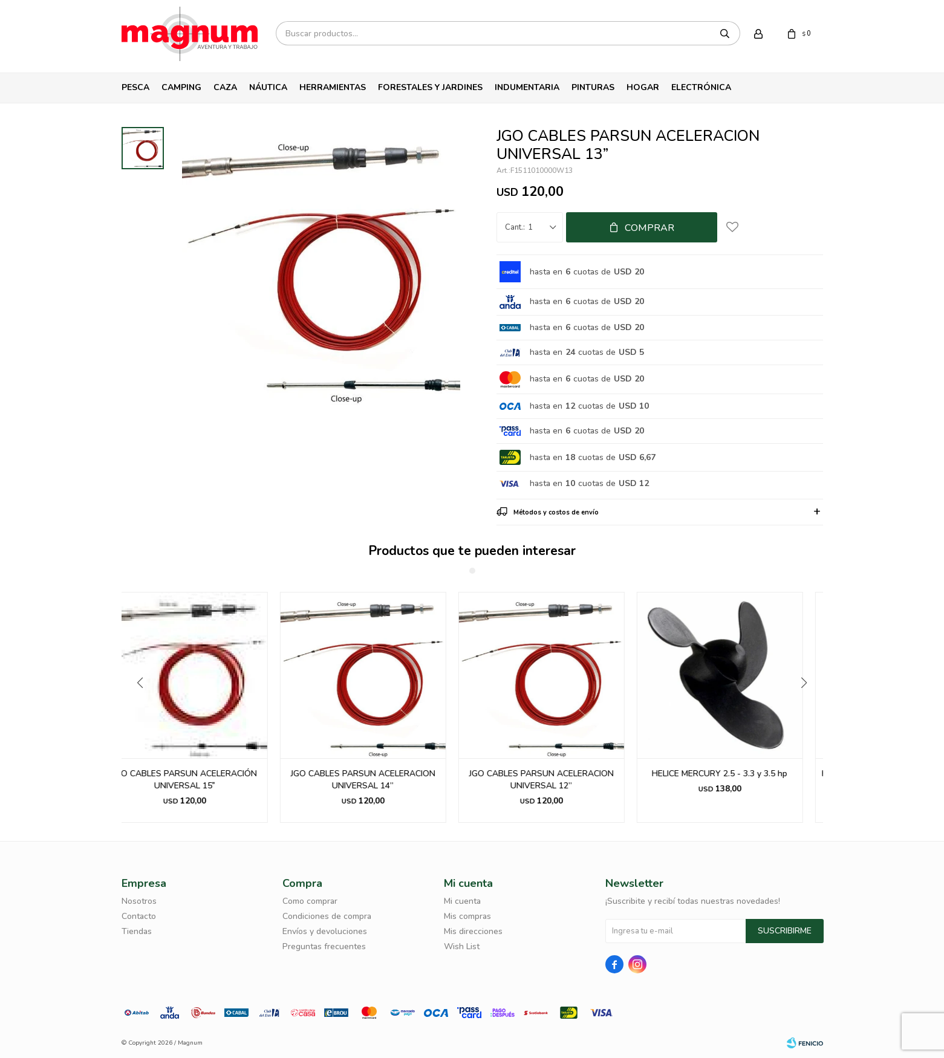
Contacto (139, 916)
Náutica (268, 87)
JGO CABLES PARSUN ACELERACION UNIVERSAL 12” (561, 779)
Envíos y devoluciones (324, 931)
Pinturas (592, 87)
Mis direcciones (473, 931)
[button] (809, 707)
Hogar (643, 87)
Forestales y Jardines (430, 87)
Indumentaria (527, 87)
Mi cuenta (462, 901)
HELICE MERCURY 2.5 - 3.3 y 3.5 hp (739, 773)
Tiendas (137, 931)
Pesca (135, 87)
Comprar (649, 228)
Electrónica (701, 87)
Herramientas (332, 87)
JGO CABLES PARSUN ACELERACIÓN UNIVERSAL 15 (204, 779)
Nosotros (139, 901)
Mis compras (467, 916)
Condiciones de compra (326, 916)
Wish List (462, 946)
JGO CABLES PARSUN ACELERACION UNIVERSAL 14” (383, 779)
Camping (181, 87)
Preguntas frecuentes (324, 946)
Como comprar (309, 901)
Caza (225, 87)
